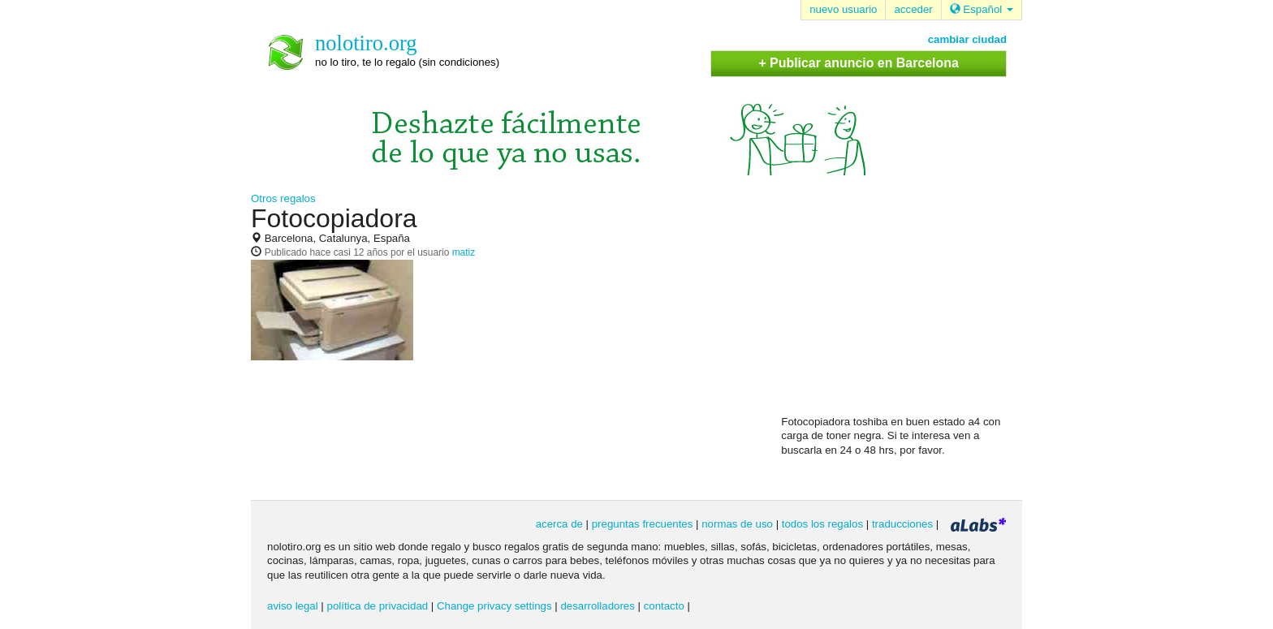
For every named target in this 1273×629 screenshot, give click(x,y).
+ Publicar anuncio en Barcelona (858, 63)
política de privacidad (378, 606)
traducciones (902, 524)
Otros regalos (283, 198)
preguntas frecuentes (642, 524)
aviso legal (292, 606)
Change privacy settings (494, 606)
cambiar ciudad (967, 39)
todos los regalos (822, 524)
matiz (464, 252)
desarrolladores (597, 606)
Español (981, 9)
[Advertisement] (903, 309)
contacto (664, 606)
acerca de (559, 524)
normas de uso (737, 524)
